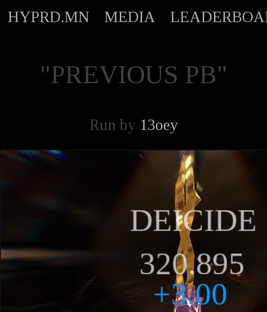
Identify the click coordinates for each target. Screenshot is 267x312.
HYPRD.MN (48, 17)
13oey (159, 124)
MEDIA (129, 17)
